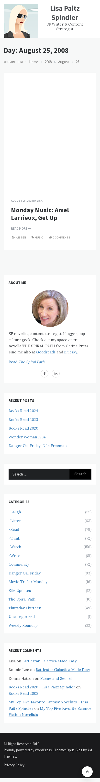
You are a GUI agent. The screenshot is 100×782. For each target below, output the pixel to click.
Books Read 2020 (23, 428)
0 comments (61, 237)
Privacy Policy (14, 765)
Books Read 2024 (23, 410)
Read (27, 362)
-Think (14, 538)
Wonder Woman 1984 (27, 437)
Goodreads (46, 352)
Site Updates (20, 590)
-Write (14, 555)
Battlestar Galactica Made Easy (49, 661)
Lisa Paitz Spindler (65, 13)
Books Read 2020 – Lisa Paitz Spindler (42, 687)
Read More (21, 228)
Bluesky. (71, 352)
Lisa (40, 200)
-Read (14, 529)
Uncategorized (22, 616)
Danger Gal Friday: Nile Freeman (38, 445)
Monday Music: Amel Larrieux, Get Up (40, 214)
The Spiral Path (22, 599)
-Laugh (15, 512)
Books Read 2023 (23, 419)
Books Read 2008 (23, 693)
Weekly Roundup (23, 625)
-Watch (15, 547)
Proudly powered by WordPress (28, 750)
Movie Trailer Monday (28, 581)
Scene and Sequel (56, 678)
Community (19, 564)
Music (39, 237)
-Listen (21, 237)
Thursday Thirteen (25, 608)
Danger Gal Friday (25, 573)
